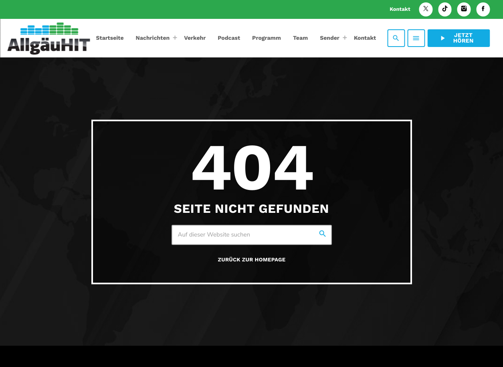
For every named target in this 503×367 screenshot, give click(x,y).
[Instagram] (464, 9)
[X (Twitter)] (426, 9)
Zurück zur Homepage (252, 260)
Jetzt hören (455, 38)
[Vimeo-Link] (48, 38)
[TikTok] (445, 9)
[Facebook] (483, 9)
